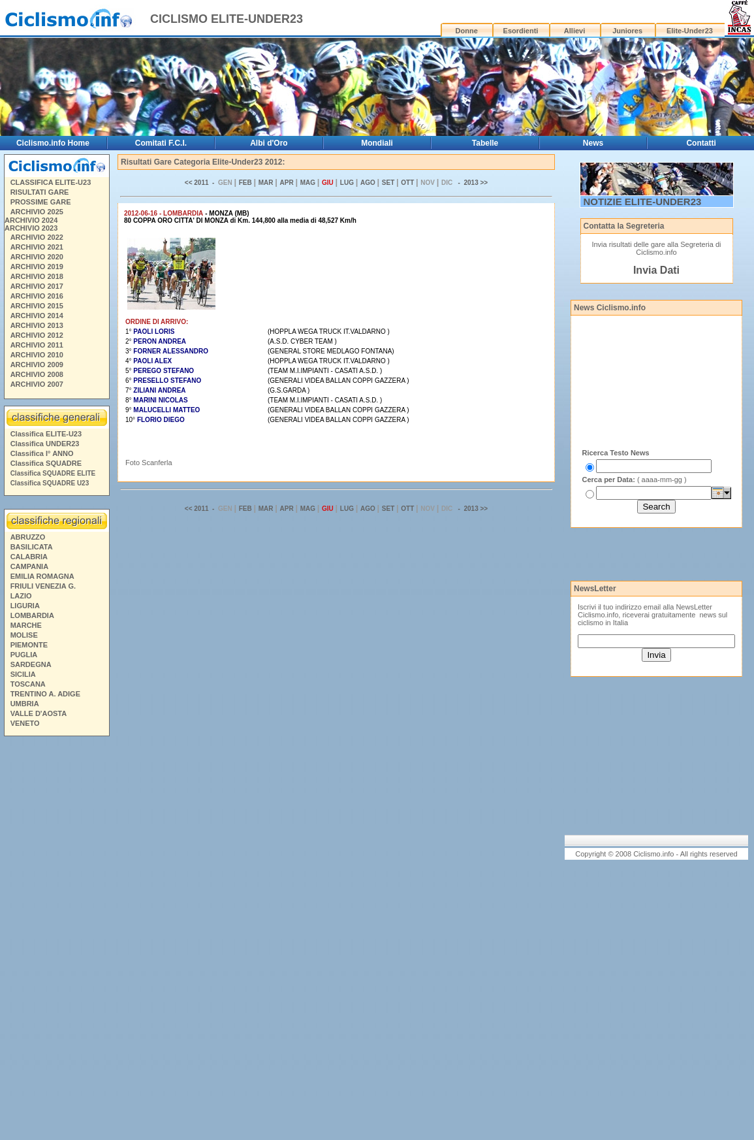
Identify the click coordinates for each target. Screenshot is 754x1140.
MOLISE (24, 635)
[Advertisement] (56, 940)
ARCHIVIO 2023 (31, 228)
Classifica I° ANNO (42, 453)
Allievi (574, 31)
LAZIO (21, 596)
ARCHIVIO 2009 (36, 364)
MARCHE (26, 625)
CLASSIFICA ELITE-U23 (50, 182)
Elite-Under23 (690, 31)
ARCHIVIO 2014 (36, 315)
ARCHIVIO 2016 (36, 296)
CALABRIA (29, 557)
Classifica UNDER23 (45, 444)
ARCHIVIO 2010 (36, 355)
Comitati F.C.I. (161, 143)
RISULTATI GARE (39, 192)
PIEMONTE (29, 645)
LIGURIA (25, 606)
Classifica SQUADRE (46, 463)
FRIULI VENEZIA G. (43, 586)
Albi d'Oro (269, 143)
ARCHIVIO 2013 (36, 325)
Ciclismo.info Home (52, 143)
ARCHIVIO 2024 (31, 220)
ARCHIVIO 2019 (36, 266)
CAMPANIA (29, 566)
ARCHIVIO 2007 (36, 384)
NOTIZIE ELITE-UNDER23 (643, 201)
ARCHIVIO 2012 (36, 335)
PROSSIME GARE (40, 202)
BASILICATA (31, 547)
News (593, 143)
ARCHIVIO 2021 (36, 247)
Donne (467, 31)
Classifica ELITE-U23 (46, 434)
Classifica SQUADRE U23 (49, 483)
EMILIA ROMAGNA (42, 576)
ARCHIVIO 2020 (36, 257)
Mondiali (377, 143)
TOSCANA (28, 684)
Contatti (700, 143)
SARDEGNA (31, 664)
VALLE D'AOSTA (38, 713)
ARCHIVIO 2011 (36, 345)
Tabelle (485, 143)
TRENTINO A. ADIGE (45, 694)
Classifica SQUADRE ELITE (53, 473)
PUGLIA (24, 655)
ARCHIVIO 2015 (36, 306)
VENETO (25, 723)
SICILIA (23, 674)
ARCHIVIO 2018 (36, 276)
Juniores (627, 31)
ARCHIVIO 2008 (36, 374)
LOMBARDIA (32, 615)
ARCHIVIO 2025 (36, 212)
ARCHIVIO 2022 (36, 237)
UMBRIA (24, 704)
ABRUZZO (28, 537)
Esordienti (521, 31)
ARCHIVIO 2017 (36, 286)
